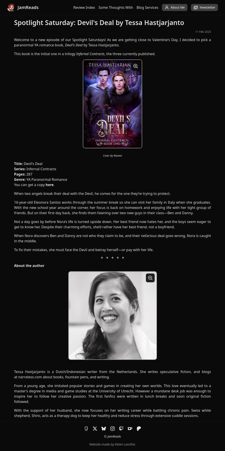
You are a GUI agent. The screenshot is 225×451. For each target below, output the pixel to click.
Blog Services (147, 7)
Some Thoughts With (116, 7)
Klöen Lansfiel (125, 444)
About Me (175, 7)
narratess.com (30, 377)
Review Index (84, 7)
